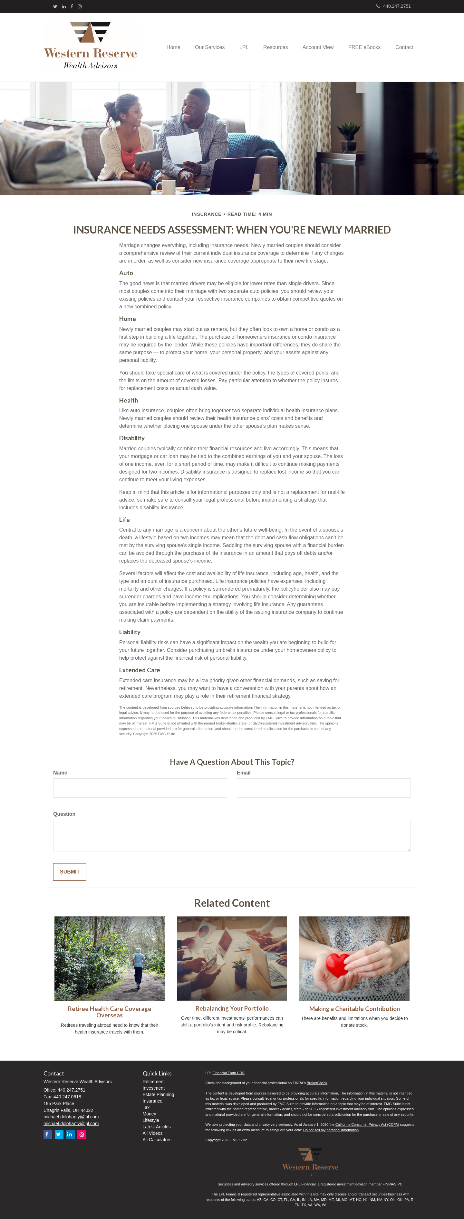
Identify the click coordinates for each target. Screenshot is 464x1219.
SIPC (398, 1184)
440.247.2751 (393, 6)
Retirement (154, 1081)
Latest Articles (157, 1126)
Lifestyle (151, 1120)
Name (60, 772)
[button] (202, 47)
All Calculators (157, 1139)
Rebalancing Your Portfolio (232, 1008)
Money (149, 1113)
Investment (154, 1088)
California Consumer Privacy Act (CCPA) (367, 1124)
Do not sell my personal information (331, 1130)
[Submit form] (69, 872)
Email (244, 772)
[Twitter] (55, 6)
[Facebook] (72, 6)
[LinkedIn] (64, 6)
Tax (146, 1107)
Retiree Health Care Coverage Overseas (109, 1012)
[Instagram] (80, 6)
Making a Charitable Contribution (354, 1008)
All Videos (153, 1133)
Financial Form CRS (229, 1073)
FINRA (387, 1184)
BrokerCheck (317, 1083)
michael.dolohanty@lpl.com (71, 1116)
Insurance (152, 1101)
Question (64, 814)
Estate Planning (158, 1094)
